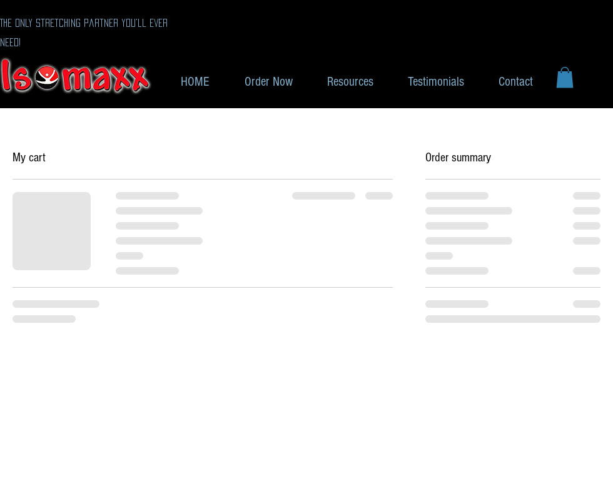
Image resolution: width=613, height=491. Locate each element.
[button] (565, 77)
